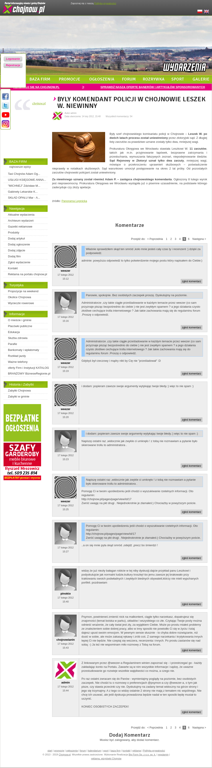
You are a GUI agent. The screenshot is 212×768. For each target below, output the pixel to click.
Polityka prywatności (154, 750)
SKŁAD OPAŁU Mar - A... (24, 197)
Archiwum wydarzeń (21, 220)
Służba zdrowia (17, 338)
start (49, 750)
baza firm (39, 79)
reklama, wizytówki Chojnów (106, 758)
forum (129, 79)
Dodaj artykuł (16, 238)
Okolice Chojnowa (19, 297)
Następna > (199, 239)
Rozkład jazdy (17, 356)
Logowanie (13, 58)
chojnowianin (65, 639)
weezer (65, 270)
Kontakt (13, 268)
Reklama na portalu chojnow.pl (27, 274)
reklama (136, 750)
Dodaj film (14, 256)
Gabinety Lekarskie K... (23, 191)
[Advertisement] (26, 135)
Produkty (13, 232)
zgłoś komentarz (191, 281)
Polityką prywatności (105, 3)
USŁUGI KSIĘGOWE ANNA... (27, 179)
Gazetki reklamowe (20, 226)
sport (177, 79)
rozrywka (154, 79)
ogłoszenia (101, 79)
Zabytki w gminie (18, 396)
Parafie (12, 344)
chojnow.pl (39, 103)
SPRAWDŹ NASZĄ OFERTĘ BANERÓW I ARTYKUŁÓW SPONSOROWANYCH (152, 87)
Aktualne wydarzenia (21, 214)
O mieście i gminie (19, 320)
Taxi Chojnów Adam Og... (24, 173)
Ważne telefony (18, 361)
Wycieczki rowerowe (21, 303)
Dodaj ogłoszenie (19, 244)
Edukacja (14, 332)
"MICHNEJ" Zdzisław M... (24, 185)
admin (65, 682)
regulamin (163, 754)
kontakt (126, 750)
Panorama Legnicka (74, 201)
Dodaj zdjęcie (16, 250)
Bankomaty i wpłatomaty (23, 350)
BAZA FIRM (18, 161)
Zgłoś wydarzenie (19, 262)
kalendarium (94, 750)
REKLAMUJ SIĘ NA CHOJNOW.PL (36, 87)
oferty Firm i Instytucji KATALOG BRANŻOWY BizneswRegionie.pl (29, 370)
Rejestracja (13, 65)
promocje (69, 79)
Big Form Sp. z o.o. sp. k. (142, 754)
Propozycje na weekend (23, 291)
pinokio (66, 593)
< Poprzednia (155, 239)
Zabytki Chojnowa (19, 390)
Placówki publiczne (20, 326)
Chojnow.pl (65, 754)
